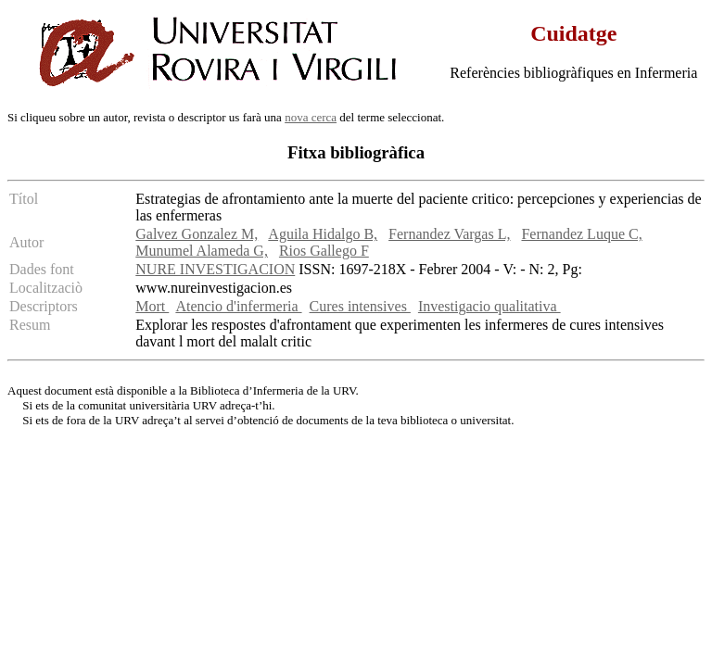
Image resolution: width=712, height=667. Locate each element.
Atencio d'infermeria (238, 306)
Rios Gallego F (324, 250)
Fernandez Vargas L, (449, 234)
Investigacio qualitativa (489, 306)
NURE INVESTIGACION (215, 269)
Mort (152, 306)
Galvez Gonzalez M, (196, 234)
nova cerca (311, 117)
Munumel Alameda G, (201, 250)
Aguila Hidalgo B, (322, 234)
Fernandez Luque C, (581, 234)
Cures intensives (360, 306)
